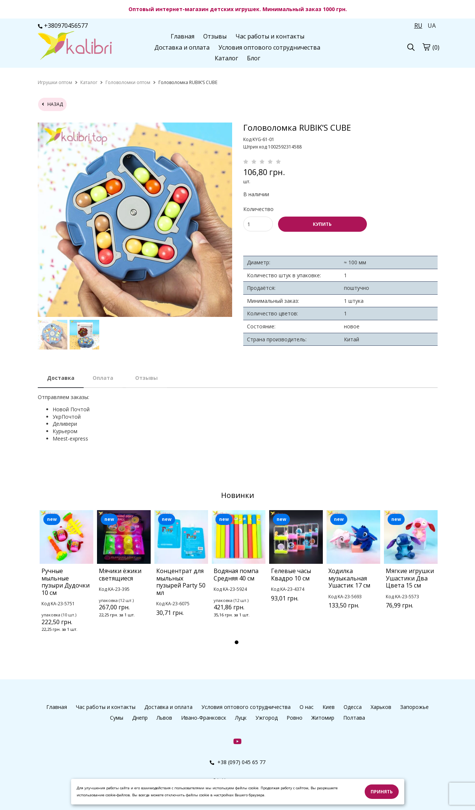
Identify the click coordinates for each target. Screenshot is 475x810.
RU (418, 25)
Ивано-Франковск (203, 717)
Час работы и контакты (269, 36)
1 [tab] (236, 642)
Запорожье (414, 706)
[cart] (426, 46)
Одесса (353, 706)
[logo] (75, 46)
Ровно (294, 717)
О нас (307, 706)
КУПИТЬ (322, 224)
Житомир (322, 717)
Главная (182, 36)
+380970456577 (63, 25)
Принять (382, 792)
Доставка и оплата (182, 47)
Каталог (226, 58)
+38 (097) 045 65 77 (237, 762)
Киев (328, 706)
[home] (55, 82)
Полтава (354, 717)
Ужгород (266, 717)
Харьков (381, 706)
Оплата (103, 377)
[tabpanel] (66, 581)
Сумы (116, 717)
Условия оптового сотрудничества (269, 47)
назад (52, 104)
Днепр (140, 717)
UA (432, 25)
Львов (164, 717)
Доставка (60, 377)
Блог (253, 58)
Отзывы (215, 36)
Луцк (241, 717)
